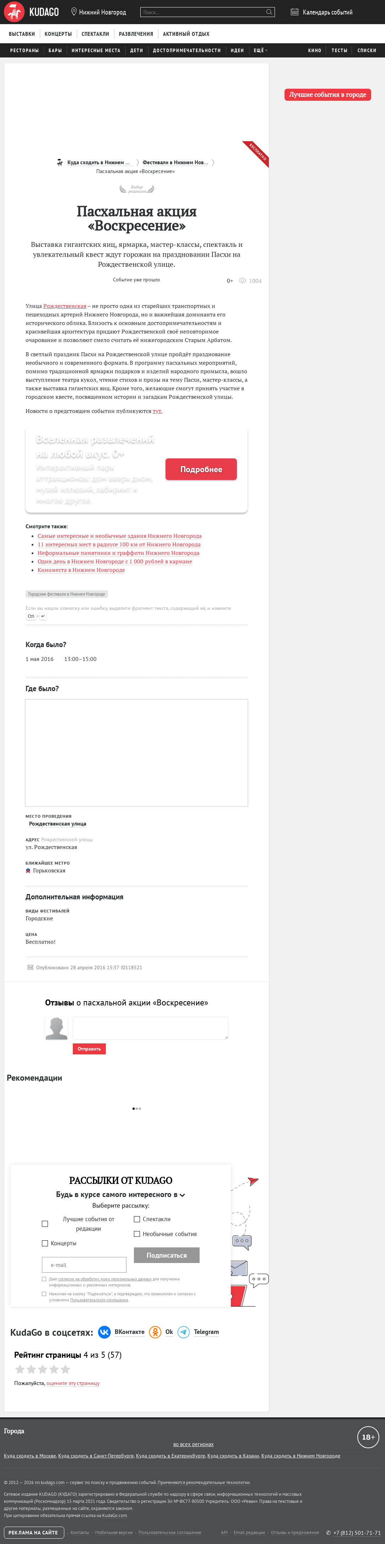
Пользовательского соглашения (99, 1299)
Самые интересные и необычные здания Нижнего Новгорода (120, 535)
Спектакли (156, 1219)
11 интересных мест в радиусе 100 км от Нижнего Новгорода (119, 544)
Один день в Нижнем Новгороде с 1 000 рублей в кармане (115, 561)
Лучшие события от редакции (88, 1224)
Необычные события (170, 1234)
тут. (157, 410)
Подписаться (167, 1255)
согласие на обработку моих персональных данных (105, 1278)
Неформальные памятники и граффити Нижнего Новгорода (119, 552)
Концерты (63, 1243)
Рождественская (64, 305)
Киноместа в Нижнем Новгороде (81, 569)
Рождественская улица (57, 823)
